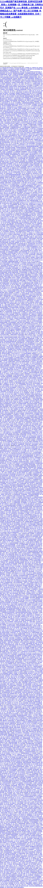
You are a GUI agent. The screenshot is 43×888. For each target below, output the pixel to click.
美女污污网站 (36, 272)
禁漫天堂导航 (12, 724)
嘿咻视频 (31, 521)
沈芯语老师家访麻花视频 (13, 881)
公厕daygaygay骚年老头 (16, 541)
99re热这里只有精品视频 (21, 299)
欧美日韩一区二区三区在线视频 (30, 288)
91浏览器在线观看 (24, 464)
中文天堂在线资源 (27, 223)
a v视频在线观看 (5, 127)
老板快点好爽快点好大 (19, 98)
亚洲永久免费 (37, 162)
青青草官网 (6, 587)
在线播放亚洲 (18, 228)
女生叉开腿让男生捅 (7, 433)
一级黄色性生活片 (22, 865)
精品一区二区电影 (25, 872)
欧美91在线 (25, 382)
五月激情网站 (30, 478)
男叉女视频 (4, 306)
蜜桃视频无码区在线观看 (18, 73)
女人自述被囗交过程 (17, 405)
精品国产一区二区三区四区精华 (17, 429)
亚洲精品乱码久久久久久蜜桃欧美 (15, 107)
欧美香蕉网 (2, 348)
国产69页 (7, 138)
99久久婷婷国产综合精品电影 (35, 811)
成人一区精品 (38, 590)
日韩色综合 (4, 596)
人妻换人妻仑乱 (5, 730)
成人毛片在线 (14, 675)
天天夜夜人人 (25, 233)
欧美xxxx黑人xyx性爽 (29, 801)
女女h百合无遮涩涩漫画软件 (17, 209)
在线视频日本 (22, 543)
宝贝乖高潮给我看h (25, 369)
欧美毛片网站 (10, 887)
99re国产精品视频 (12, 253)
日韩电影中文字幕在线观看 (28, 571)
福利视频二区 (14, 298)
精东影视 (8, 498)
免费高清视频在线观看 (13, 207)
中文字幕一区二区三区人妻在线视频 (34, 633)
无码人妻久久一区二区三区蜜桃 (16, 700)
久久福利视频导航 (36, 98)
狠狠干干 (24, 415)
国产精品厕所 (3, 642)
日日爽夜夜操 (28, 98)
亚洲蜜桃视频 (17, 360)
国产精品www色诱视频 (5, 155)
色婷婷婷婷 (11, 196)
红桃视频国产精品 (18, 346)
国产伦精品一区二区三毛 (17, 548)
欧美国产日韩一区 (12, 472)
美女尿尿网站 (12, 711)
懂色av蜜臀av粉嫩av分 (29, 237)
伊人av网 (32, 388)
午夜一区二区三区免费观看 (19, 354)
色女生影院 (8, 537)
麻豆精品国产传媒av (21, 495)
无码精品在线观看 (35, 493)
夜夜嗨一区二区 (30, 231)
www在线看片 (34, 723)
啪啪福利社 (10, 352)
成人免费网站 (29, 720)
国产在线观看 (32, 726)
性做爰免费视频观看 (11, 243)
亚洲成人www (32, 233)
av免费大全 (7, 85)
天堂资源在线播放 (23, 272)
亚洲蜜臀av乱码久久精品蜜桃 (15, 349)
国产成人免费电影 (33, 121)
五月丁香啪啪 (12, 299)
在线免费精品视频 (30, 743)
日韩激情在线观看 (25, 277)
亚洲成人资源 (29, 535)
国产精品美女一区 (7, 284)
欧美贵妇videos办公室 (14, 238)
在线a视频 (11, 314)
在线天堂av (22, 883)
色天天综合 (20, 132)
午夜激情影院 (39, 254)
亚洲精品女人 (19, 722)
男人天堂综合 (18, 215)
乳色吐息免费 (13, 227)
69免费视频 (35, 479)
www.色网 (13, 295)
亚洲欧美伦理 (24, 208)
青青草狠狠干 (29, 716)
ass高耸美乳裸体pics (36, 554)
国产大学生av (28, 447)
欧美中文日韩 (29, 383)
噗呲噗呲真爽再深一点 (26, 753)
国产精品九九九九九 (16, 781)
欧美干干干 (11, 230)
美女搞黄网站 (25, 806)
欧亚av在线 (28, 600)
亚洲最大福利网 (28, 868)
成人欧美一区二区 (14, 421)
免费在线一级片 (17, 265)
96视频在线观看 (3, 74)
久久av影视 (38, 298)
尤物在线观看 (18, 367)
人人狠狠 (23, 688)
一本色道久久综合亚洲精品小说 (7, 214)
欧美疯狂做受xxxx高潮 (32, 555)
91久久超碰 (20, 157)
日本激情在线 (25, 376)
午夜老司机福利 (26, 750)
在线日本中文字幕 (4, 158)
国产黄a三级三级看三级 (25, 260)
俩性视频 (39, 708)
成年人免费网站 (3, 207)
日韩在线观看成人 (11, 220)
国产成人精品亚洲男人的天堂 (8, 342)
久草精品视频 (8, 323)
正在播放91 (22, 289)
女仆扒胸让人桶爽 (15, 419)
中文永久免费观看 (35, 414)
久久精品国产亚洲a (13, 211)
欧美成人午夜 (10, 520)
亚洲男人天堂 (24, 303)
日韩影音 (25, 722)
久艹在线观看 (36, 111)
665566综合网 (10, 391)
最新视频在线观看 (12, 358)
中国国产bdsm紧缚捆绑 (19, 275)
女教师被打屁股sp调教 (5, 570)
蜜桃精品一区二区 (14, 390)
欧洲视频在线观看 (24, 510)
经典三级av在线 (25, 197)
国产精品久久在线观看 (19, 413)
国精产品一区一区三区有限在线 (33, 693)
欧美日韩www (33, 319)
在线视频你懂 (40, 131)
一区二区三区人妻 (28, 650)
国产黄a (16, 230)
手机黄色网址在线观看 (15, 820)
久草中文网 (18, 233)
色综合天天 (15, 400)
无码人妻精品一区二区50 (13, 457)
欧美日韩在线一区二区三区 (8, 102)
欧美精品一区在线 (14, 162)
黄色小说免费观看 (38, 521)
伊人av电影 (8, 512)
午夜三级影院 (5, 700)
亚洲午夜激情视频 (23, 251)
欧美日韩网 (5, 150)
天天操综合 (6, 484)
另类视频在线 (36, 807)
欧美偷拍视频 (16, 203)
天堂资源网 (22, 780)
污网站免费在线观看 (12, 742)
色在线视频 (13, 879)
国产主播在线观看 (12, 506)
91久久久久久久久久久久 (24, 105)
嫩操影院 (5, 720)
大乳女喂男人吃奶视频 (24, 834)
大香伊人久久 (18, 810)
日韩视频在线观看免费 (21, 147)
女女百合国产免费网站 (24, 598)
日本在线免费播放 (13, 769)
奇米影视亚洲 (11, 585)
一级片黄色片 (39, 215)
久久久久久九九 (28, 601)
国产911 (2, 848)
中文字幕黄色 (6, 247)
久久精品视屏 (19, 497)
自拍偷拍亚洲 (38, 293)
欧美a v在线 (21, 665)
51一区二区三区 (23, 532)
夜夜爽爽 (33, 835)
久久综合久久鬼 (14, 498)
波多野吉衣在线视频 (37, 548)
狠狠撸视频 (15, 119)
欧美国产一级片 (32, 131)
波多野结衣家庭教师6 (7, 414)
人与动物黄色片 (24, 312)
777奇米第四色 (19, 509)
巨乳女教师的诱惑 (6, 486)
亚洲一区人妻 (5, 382)
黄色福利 (29, 147)
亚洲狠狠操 (40, 216)
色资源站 (2, 235)
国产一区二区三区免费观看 (35, 675)
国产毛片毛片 (32, 134)
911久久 (28, 848)
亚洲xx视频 (15, 456)
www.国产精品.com (24, 281)
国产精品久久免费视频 (9, 571)
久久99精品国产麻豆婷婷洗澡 (16, 453)
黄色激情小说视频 (31, 280)
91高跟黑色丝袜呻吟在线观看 (10, 337)
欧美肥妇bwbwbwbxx (5, 186)
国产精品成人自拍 (31, 384)
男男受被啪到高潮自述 (23, 113)
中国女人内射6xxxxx (6, 631)
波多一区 (17, 302)
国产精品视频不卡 (15, 602)
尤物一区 (29, 321)
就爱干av (25, 159)
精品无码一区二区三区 (33, 303)
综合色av (15, 132)
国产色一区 (19, 142)
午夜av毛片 (29, 666)
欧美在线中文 (24, 524)
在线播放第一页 (30, 814)
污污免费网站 (18, 102)
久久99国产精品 (32, 214)
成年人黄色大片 (28, 82)
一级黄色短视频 (35, 289)
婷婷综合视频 (13, 280)
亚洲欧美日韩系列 (13, 86)
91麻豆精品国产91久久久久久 (36, 154)
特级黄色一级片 (3, 434)
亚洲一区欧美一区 (8, 862)
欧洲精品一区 (7, 379)
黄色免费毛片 (36, 135)
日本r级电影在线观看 (14, 307)
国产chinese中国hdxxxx (34, 806)
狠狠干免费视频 (29, 211)
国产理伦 (7, 461)
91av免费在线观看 (24, 327)
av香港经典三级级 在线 (6, 652)
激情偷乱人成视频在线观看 (15, 635)
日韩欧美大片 (38, 158)
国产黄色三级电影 (21, 472)
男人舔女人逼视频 (35, 94)
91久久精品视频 (8, 471)
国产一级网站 (14, 218)
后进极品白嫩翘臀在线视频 (27, 285)
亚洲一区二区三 (3, 131)
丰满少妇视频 (20, 803)
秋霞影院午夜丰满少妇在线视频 (7, 367)
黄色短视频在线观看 (5, 302)
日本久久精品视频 (36, 241)
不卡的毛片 (39, 768)
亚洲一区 (15, 245)
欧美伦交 (34, 215)
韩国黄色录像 (31, 219)
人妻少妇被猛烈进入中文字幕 (14, 605)
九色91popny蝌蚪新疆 (27, 701)
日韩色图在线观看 (39, 287)
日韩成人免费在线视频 (34, 163)
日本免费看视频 (13, 535)
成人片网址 (29, 111)
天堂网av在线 (18, 314)
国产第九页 (39, 466)
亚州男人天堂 (10, 581)
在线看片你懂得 (7, 448)
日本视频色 (34, 104)
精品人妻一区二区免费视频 (35, 93)
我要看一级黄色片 (7, 846)
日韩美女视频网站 (24, 419)
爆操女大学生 (18, 554)
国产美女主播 (28, 409)
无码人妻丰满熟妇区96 (24, 222)
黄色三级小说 (23, 71)
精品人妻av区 (10, 524)
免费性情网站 (8, 182)
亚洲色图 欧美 (24, 651)
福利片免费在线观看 (10, 837)
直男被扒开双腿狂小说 (32, 262)
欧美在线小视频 (20, 181)
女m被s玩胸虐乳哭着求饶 (25, 433)
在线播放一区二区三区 (19, 409)
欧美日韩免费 (32, 703)
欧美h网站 (20, 119)
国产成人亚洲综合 (34, 250)
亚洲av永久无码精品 (13, 258)
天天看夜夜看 (38, 533)
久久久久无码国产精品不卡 (13, 184)
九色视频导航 (9, 151)
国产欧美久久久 (28, 84)
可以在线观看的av (36, 879)
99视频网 (17, 214)
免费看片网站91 (21, 784)
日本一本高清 (16, 792)
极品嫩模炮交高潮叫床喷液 (28, 269)
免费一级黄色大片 (7, 432)
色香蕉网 (40, 319)
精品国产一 (23, 583)
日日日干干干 (35, 724)
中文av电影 (25, 765)
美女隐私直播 (36, 399)
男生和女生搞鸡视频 (23, 644)
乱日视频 (5, 793)
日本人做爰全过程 (23, 315)
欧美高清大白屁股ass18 (23, 596)
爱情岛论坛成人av (14, 814)
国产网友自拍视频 (26, 831)
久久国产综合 (33, 128)
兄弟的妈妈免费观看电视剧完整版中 (23, 612)
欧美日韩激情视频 (7, 270)
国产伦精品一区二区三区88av (30, 719)
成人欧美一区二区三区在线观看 (7, 722)
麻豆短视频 (19, 140)
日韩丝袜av (27, 226)
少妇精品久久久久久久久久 (35, 203)
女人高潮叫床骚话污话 (12, 610)
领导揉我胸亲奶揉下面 (15, 154)
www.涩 (29, 727)
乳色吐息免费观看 (30, 395)
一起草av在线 (39, 464)
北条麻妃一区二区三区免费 (32, 337)
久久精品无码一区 (7, 167)
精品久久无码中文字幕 (5, 550)
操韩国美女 (12, 231)
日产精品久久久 (7, 654)
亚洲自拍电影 (35, 409)
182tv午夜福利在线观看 (5, 262)
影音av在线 (40, 777)
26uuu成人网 (14, 452)
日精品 (1, 293)
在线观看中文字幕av (25, 331)
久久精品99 (7, 736)
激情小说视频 (22, 593)
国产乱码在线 (35, 563)
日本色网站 (20, 827)
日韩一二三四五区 (8, 864)
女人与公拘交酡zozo (35, 261)
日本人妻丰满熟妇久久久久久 (13, 139)
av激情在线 (20, 525)
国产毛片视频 (3, 94)
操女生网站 (13, 149)
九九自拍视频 (12, 150)
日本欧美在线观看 (25, 304)
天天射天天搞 (13, 140)
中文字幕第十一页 (38, 300)
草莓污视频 (8, 144)
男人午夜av (6, 453)
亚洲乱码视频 (14, 696)
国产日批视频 (30, 205)
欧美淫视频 (2, 478)
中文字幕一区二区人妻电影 (22, 253)
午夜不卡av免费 (23, 636)
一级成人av (36, 670)
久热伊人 (30, 715)
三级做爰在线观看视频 (32, 159)
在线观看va (11, 382)
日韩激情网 (8, 478)
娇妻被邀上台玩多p (4, 314)
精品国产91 (32, 826)
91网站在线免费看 (8, 688)
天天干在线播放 (37, 705)
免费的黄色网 (30, 300)
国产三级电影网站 (30, 158)
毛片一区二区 (3, 335)
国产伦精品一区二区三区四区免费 (28, 608)
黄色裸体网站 (36, 769)
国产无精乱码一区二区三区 (6, 288)
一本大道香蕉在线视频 (14, 185)
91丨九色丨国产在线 (23, 219)
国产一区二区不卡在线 (16, 212)
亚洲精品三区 (37, 741)
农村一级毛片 (6, 552)
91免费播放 (7, 690)
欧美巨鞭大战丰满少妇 (15, 759)
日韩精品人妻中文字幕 (10, 273)
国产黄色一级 (20, 448)
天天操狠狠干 (3, 717)
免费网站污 (35, 883)
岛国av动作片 (17, 117)
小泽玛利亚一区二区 (7, 130)
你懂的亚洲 (19, 193)
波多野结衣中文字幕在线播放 (35, 312)
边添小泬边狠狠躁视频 (25, 470)
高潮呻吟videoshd (16, 364)
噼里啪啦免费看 (34, 470)
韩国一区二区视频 (18, 750)
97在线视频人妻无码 (30, 593)
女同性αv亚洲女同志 (24, 642)
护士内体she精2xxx (6, 604)
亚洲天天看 (9, 704)
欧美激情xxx (21, 493)
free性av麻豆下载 (6, 421)
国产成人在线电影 (31, 169)
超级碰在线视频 (3, 322)
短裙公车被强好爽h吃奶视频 (25, 270)
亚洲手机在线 (29, 422)
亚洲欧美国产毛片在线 (36, 247)
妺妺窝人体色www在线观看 (17, 518)
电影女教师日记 (7, 364)
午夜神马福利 (27, 749)
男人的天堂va (25, 487)
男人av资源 (37, 841)
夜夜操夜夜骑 (36, 520)
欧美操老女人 (10, 265)
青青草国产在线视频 (28, 227)
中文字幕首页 (21, 795)
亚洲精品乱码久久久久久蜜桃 (7, 778)
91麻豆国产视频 (23, 139)
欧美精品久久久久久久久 (17, 476)
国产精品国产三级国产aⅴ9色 (19, 325)
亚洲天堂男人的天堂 (31, 543)
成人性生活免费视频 (7, 441)
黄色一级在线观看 (28, 613)
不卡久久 (32, 513)
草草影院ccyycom (21, 116)
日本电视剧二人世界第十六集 (25, 424)
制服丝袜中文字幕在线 (36, 207)
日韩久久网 (36, 405)
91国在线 (27, 480)
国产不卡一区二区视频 (9, 192)
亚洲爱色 (41, 487)
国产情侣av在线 (21, 442)
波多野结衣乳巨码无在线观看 (30, 75)
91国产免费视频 (23, 628)
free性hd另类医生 (38, 292)
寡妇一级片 (34, 176)
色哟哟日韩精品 (17, 234)
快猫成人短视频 (8, 177)
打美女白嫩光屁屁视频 (29, 407)
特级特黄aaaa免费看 (28, 310)
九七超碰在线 (20, 227)
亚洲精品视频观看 (30, 574)
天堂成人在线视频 (36, 218)
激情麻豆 (33, 257)
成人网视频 (7, 419)
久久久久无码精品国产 (32, 747)
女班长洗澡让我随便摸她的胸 (23, 361)
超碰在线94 (14, 512)
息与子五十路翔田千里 (16, 276)
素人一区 (13, 146)
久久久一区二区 (8, 143)
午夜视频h (25, 124)
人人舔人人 (23, 249)
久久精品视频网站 (34, 822)
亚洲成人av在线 (15, 134)
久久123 (29, 266)
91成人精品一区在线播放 (30, 358)
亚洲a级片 (32, 197)
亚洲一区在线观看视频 (5, 877)
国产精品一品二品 (14, 384)
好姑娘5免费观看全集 (30, 186)
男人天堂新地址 (21, 772)
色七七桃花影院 (38, 197)
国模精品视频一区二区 (8, 745)
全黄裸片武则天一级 (16, 208)
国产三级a (29, 778)
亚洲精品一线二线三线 (25, 224)
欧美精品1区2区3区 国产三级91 (15, 455)
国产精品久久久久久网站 (21, 169)
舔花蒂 (37, 776)
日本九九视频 (32, 335)
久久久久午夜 (31, 390)
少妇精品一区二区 (6, 541)
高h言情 (29, 207)
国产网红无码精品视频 (10, 521)
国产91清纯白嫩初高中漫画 (33, 619)
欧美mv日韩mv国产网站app (36, 667)
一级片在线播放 (25, 597)
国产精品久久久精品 (24, 302)
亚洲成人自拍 (35, 509)
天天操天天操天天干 (11, 483)
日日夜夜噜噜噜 (22, 384)
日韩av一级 (29, 830)
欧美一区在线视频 (6, 149)
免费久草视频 (33, 222)
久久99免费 (23, 184)
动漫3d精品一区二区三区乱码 (19, 773)
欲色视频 (33, 440)
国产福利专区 (3, 463)
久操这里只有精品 (24, 712)
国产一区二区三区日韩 (22, 617)
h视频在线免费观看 (23, 77)
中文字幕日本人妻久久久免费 (21, 577)
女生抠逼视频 (31, 155)
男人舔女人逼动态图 (19, 96)
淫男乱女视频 (15, 333)
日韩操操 (37, 341)
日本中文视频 (3, 818)
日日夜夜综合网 (15, 161)
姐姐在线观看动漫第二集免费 (12, 644)
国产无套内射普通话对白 (9, 871)
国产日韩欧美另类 (32, 350)
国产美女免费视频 (33, 153)
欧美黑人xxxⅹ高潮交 (12, 533)
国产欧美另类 (26, 388)
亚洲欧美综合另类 (27, 497)
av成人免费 (23, 445)
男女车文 (38, 291)
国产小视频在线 (30, 590)
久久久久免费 (7, 516)
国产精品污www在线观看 (23, 402)
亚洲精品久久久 (9, 459)
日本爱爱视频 (24, 494)
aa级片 (35, 191)
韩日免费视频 (18, 655)
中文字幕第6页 (32, 606)
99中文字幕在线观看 (8, 804)
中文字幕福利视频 (28, 548)
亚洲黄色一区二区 (10, 215)
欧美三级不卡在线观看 (33, 258)
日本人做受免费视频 (32, 195)
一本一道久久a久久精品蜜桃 (18, 239)
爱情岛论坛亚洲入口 (27, 479)
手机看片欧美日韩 (20, 226)
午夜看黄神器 (10, 671)
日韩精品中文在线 (30, 242)
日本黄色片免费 (39, 233)
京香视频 (40, 151)
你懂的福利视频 (15, 222)
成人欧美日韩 (28, 307)
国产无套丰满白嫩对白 (5, 101)
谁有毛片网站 (28, 563)
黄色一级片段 (30, 483)
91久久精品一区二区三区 (20, 196)
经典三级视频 (12, 659)
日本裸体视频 (31, 602)
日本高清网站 (17, 326)
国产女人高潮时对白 (17, 177)
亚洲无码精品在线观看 (10, 147)
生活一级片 (14, 801)
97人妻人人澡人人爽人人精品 (12, 885)
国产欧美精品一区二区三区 (32, 688)
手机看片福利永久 (24, 134)
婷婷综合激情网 (5, 396)
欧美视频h (6, 296)
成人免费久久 (13, 803)
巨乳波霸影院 (6, 231)
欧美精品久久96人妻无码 (11, 633)
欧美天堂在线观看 (23, 390)
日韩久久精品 (11, 363)
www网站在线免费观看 (29, 78)
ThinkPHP (5, 63)
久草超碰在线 (30, 532)
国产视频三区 (28, 268)
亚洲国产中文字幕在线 (10, 509)
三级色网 (27, 675)
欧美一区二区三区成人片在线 (31, 120)
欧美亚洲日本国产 (21, 341)
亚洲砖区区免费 (26, 533)
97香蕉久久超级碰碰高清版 (6, 582)
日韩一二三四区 (39, 256)
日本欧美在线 (19, 684)
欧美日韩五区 (34, 279)
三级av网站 (33, 810)
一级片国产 (10, 257)
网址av (8, 489)
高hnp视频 (6, 764)
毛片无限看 (31, 165)
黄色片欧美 (28, 360)
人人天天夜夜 (18, 850)
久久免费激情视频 (18, 296)
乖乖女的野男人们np (27, 876)
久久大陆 (31, 113)
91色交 (1, 312)
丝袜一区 (11, 406)
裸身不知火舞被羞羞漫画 (18, 180)
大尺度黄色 (25, 155)
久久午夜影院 (35, 275)
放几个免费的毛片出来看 (9, 109)
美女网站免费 (34, 770)
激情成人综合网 (10, 658)
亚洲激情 (40, 476)
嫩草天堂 (17, 146)
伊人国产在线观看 (35, 224)
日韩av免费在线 (27, 132)
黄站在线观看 (27, 417)
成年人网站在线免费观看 (20, 778)
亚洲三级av (25, 459)
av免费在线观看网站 (15, 736)
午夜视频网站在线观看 (30, 73)
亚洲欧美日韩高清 (8, 293)
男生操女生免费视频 (6, 105)
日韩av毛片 (14, 188)
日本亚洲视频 (8, 333)
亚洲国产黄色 (39, 178)
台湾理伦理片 (5, 875)
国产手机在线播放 (31, 143)
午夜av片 (14, 191)
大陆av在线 (26, 700)
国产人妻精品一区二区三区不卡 (17, 85)
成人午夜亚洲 (36, 115)
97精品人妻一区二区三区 (34, 90)
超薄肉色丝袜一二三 (10, 173)
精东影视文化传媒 (27, 453)
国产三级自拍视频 (27, 256)
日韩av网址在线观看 (21, 241)
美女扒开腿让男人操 (5, 407)
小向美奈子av (33, 361)
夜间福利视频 (32, 254)
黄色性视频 (32, 597)
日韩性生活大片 (21, 785)
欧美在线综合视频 (4, 334)
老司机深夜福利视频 (33, 487)
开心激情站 (36, 754)
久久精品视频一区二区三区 (14, 884)
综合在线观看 (10, 577)
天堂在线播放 (12, 93)
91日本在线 (24, 344)
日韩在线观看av (26, 732)
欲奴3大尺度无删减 (32, 151)
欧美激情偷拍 (3, 608)
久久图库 (36, 227)
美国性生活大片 (29, 526)
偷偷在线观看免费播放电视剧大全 (31, 639)
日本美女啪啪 (31, 326)
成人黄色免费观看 (13, 461)
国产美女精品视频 (13, 563)
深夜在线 (19, 547)
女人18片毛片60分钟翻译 (27, 265)
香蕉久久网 (23, 357)
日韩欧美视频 (27, 209)
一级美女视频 (7, 304)
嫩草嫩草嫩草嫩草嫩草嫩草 (32, 146)
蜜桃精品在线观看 (36, 762)
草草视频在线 (26, 512)
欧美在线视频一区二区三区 (28, 570)
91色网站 (15, 708)
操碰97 (1, 295)
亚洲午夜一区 (10, 120)
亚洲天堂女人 (21, 386)
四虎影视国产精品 (32, 467)
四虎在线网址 (35, 444)
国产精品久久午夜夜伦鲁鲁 (36, 816)
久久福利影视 (23, 262)
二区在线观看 (34, 105)
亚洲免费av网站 (22, 207)
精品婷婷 (33, 438)
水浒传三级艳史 (31, 112)
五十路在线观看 (24, 566)
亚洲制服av (32, 302)
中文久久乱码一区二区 (32, 380)
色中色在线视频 (20, 536)
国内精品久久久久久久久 (13, 694)
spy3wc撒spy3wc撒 (4, 563)
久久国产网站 (16, 143)
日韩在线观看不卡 (21, 716)
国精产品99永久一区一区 (31, 216)
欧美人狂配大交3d (6, 784)
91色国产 (4, 151)
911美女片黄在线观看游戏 (21, 717)
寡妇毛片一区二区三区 (19, 406)
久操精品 (23, 615)
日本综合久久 (22, 306)
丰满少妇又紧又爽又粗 (32, 220)
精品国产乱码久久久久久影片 (23, 201)
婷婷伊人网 (29, 547)
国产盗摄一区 (8, 235)
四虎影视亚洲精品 (8, 852)
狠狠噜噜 (38, 358)
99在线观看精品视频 (23, 575)
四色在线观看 (38, 537)
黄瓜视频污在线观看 (17, 490)
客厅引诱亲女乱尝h (11, 201)
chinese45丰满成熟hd (19, 788)
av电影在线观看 (18, 382)
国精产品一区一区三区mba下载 (17, 170)
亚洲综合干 (7, 839)
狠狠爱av (27, 128)
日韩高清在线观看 (22, 108)
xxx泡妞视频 (21, 128)
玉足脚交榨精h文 (26, 109)
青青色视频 (12, 638)
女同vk (22, 852)
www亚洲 (37, 325)
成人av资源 (20, 512)
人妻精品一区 (7, 758)
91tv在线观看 (18, 430)
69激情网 (18, 724)
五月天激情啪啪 (30, 415)
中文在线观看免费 (37, 472)
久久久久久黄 (33, 109)
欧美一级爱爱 (22, 398)
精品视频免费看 (31, 344)
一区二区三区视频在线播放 (14, 172)
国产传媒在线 (36, 367)
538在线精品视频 (20, 868)
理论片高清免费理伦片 (18, 864)
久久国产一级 (14, 784)
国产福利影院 (16, 824)
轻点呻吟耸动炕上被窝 (7, 203)
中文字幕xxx (30, 434)
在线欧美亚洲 (3, 708)
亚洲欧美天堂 (13, 396)
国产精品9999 (35, 406)
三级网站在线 (27, 793)
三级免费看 (28, 317)
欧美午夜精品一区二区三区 (27, 117)
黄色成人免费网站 (16, 846)
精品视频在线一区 (33, 333)
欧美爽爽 (20, 537)
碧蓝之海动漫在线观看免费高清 (26, 456)
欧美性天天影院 (21, 337)
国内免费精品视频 (9, 112)
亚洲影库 (15, 514)
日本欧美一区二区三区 (15, 872)
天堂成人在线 (13, 651)
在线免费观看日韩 (13, 135)
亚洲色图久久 (31, 287)
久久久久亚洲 (19, 388)
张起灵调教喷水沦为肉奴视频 (20, 581)
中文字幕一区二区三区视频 (9, 757)
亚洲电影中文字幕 (24, 93)
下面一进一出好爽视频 (28, 875)
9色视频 (15, 673)
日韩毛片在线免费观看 (30, 852)
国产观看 (6, 598)
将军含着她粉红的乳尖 (21, 231)
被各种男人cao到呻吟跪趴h (25, 421)
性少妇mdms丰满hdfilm (9, 436)
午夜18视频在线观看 (38, 564)
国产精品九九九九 (24, 203)
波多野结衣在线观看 (35, 331)
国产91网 (33, 317)
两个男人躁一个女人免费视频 (17, 356)
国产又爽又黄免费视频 (20, 755)
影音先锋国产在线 (4, 329)
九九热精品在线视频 (19, 480)
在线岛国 (8, 426)
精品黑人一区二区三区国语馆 (23, 319)
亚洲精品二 (24, 804)
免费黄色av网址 (38, 302)
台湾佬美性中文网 (18, 826)
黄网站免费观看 (34, 417)
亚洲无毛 (35, 125)
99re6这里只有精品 (27, 685)
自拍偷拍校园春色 (4, 466)
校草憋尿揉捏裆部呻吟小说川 (32, 751)
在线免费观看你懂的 (10, 609)
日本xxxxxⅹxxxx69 (28, 192)
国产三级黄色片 (5, 503)
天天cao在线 (20, 514)
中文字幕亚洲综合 (15, 327)
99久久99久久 (5, 157)
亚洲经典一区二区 (13, 380)
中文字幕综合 (21, 394)
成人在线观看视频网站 (18, 466)
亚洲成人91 (27, 257)
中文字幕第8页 (18, 732)
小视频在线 (24, 697)
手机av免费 (24, 323)
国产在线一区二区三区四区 (35, 199)
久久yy (6, 238)
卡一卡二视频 (31, 617)
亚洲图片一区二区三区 (5, 208)
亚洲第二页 (5, 646)
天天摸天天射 (6, 90)
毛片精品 (19, 130)
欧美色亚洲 (27, 180)
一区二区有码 (27, 371)
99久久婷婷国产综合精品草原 (34, 71)
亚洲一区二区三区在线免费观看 (31, 745)
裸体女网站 (30, 139)
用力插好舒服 (17, 97)
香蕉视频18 (4, 253)
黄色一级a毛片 (30, 451)
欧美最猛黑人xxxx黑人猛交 (33, 815)
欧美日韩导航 (37, 364)
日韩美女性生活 (7, 188)
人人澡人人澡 (38, 451)
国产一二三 (18, 837)
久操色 (27, 594)
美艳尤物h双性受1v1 (5, 71)
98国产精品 (19, 322)
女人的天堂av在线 (34, 732)
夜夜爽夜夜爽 (9, 153)
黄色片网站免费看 (11, 94)
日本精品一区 (34, 749)
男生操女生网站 (38, 478)
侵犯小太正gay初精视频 (13, 464)
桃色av (10, 466)
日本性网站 (38, 407)
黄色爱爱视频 (12, 474)
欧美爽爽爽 (9, 163)
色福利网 (15, 78)
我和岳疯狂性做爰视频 (5, 602)
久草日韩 (5, 169)
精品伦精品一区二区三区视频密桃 (22, 392)
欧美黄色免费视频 (6, 579)
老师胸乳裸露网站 (10, 224)
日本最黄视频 (5, 410)
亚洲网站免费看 (36, 84)
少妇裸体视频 (12, 226)
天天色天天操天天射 (23, 258)
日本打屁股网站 (26, 193)
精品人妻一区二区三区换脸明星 (18, 677)
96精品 (27, 354)
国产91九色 (30, 251)
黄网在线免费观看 (22, 86)
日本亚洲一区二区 (25, 153)
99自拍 (20, 460)
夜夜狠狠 (6, 358)
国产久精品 (38, 512)
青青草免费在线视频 (6, 833)
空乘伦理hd (25, 157)
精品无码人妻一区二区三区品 (32, 442)
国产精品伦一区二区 (28, 531)
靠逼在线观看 (17, 838)
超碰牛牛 (23, 81)
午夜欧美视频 (33, 371)
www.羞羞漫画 (38, 391)
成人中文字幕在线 (30, 325)
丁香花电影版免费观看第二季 (34, 494)
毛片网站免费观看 (32, 377)
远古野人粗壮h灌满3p (19, 887)
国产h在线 (11, 296)
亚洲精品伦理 (39, 640)
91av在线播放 (17, 357)
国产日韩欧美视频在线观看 (29, 291)
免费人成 (12, 880)
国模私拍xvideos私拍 (31, 823)
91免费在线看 (22, 777)
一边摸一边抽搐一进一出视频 (26, 125)
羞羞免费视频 (21, 340)
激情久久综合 (5, 135)
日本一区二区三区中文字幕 (33, 167)
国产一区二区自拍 (31, 843)
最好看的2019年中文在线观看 (12, 377)
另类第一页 (33, 322)
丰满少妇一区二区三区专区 (8, 480)
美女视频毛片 (31, 559)
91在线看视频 (36, 211)
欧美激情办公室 (35, 360)
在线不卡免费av (19, 661)
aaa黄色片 (39, 795)
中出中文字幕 (19, 159)
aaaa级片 (19, 533)
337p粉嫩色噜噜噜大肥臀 (28, 283)
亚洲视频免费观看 (36, 132)
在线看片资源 (11, 169)
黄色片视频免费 (10, 89)
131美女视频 (39, 365)
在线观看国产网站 (32, 540)
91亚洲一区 (17, 643)
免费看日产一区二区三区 (9, 383)
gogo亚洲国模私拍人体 (5, 801)
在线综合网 (8, 559)
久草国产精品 (30, 884)
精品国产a (13, 241)
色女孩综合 (24, 430)
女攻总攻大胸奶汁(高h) (12, 699)
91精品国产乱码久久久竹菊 (34, 382)
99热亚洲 (2, 467)
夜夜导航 (32, 700)
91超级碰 (18, 789)
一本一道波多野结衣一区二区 (27, 364)
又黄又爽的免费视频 (38, 130)
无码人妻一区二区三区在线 (6, 796)
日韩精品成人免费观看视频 (20, 89)
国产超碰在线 (7, 445)
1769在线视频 (28, 474)
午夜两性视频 (21, 769)
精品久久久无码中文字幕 (30, 181)
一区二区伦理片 (15, 478)
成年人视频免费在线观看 (33, 200)
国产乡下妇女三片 (28, 476)
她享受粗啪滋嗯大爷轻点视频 (20, 112)
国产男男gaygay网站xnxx (8, 755)
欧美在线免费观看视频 (37, 177)
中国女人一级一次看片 (19, 84)
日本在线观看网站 (12, 322)
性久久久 (2, 319)
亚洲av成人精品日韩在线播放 (17, 407)
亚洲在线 (26, 74)
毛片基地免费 (5, 230)
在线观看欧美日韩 (14, 128)
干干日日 (26, 254)
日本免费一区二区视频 (12, 108)
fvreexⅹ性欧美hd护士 (32, 502)
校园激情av (34, 353)
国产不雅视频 (18, 578)
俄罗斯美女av (36, 173)
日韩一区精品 (37, 700)
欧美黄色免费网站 (27, 346)
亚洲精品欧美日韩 (31, 298)
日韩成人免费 (27, 835)
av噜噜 (11, 799)
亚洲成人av (36, 456)
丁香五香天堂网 (9, 346)
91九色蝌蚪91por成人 (9, 326)
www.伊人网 (4, 354)
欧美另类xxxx (15, 704)
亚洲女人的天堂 (15, 338)
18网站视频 (2, 153)
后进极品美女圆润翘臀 (18, 74)
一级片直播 (25, 468)
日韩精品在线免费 (30, 341)
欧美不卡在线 (17, 800)
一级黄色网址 (10, 642)
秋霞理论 (13, 178)
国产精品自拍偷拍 (12, 181)
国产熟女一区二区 (28, 520)
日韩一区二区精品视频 (34, 402)
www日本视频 (29, 85)
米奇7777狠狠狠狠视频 (21, 167)
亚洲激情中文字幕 (22, 100)
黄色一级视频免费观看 (25, 738)
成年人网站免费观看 (22, 287)
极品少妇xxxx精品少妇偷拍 (28, 79)
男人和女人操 (8, 161)
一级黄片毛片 (26, 582)
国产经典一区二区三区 (18, 589)
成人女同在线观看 (32, 689)
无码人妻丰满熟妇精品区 (6, 254)
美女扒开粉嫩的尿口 (10, 330)
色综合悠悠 (37, 102)
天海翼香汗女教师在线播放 (17, 82)
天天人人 (4, 289)
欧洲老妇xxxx (29, 308)
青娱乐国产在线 (38, 513)
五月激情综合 (14, 379)
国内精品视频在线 (20, 342)
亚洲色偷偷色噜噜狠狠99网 (10, 341)
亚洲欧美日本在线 (36, 421)
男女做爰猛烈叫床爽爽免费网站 (23, 94)
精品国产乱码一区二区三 (28, 140)
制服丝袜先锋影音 (31, 178)
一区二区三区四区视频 (35, 598)
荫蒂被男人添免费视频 (26, 759)
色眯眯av (18, 304)
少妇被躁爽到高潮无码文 (16, 127)
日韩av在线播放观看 (18, 582)
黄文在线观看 (17, 524)
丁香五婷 (4, 671)
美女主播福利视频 (23, 338)
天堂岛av (31, 281)
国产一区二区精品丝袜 (15, 81)
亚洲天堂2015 (23, 143)
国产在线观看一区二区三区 (15, 256)
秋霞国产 (30, 636)
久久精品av (17, 205)
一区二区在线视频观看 (12, 204)
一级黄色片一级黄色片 (16, 155)
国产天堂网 (30, 292)
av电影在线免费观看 (14, 470)
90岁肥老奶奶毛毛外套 (5, 113)
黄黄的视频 (11, 526)
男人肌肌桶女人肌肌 (8, 399)
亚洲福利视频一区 (36, 266)
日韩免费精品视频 (33, 419)
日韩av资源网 (14, 442)
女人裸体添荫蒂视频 (22, 673)
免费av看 (10, 617)
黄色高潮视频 (20, 358)
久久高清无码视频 (21, 311)
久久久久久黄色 (34, 373)
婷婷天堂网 (11, 242)
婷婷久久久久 (25, 880)
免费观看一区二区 (19, 242)
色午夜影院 (27, 866)
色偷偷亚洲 (28, 289)
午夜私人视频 (3, 303)
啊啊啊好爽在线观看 (15, 445)
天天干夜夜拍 (5, 638)
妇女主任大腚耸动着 (5, 176)
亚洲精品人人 (23, 205)
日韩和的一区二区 (17, 564)
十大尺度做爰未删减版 (26, 353)
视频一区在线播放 (27, 177)
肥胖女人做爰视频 (9, 292)
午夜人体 (5, 697)
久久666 (22, 879)
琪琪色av (8, 373)
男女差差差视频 (21, 158)
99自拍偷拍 (31, 510)
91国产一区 (28, 363)
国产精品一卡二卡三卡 (35, 180)
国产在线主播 (15, 559)
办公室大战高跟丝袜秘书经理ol (24, 149)
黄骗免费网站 (28, 275)
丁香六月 (12, 447)
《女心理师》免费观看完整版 (7, 369)
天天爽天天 (25, 372)
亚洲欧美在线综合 (21, 517)
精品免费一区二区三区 (5, 178)
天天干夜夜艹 (31, 191)
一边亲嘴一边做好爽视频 (26, 643)
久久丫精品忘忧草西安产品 (9, 388)
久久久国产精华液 (38, 205)
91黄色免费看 (31, 577)
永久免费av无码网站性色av (8, 788)
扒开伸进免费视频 (4, 635)
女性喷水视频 (14, 287)
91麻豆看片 (7, 675)
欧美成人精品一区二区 (30, 189)
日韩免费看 (36, 413)
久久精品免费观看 (18, 288)
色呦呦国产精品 (37, 139)
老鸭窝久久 (18, 115)
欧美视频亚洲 (35, 773)
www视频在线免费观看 (37, 497)
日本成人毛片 (37, 673)
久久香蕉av (28, 247)
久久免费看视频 (17, 151)
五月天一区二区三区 (30, 144)
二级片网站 (10, 345)
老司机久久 (20, 650)
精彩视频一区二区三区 (29, 235)
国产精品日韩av (12, 529)
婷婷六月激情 (14, 604)
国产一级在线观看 (10, 562)
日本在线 (8, 170)
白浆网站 (29, 604)
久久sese (21, 75)
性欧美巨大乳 (24, 727)
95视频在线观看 (8, 405)
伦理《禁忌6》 (8, 245)
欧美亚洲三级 (32, 694)
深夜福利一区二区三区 (32, 172)
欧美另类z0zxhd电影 (32, 804)
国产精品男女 (29, 306)
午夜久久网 (13, 142)
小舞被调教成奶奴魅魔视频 (28, 102)
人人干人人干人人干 (28, 107)
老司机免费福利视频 (18, 520)
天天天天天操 (28, 239)
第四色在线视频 (15, 510)
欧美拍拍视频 (21, 334)
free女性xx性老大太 (35, 193)
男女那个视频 (19, 871)
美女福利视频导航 (29, 340)
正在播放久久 (24, 326)
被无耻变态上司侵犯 (14, 77)
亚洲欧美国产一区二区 (22, 411)
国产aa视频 (5, 258)
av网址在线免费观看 (24, 250)
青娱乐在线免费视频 (29, 518)
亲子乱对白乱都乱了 (12, 131)
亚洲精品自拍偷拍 (4, 780)
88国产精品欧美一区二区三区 (36, 327)
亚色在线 (35, 476)
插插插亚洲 (2, 831)
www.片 (33, 256)
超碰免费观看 (9, 376)
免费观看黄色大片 (32, 299)
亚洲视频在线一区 (17, 376)
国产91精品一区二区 (20, 173)
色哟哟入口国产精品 (33, 376)
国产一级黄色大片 (7, 819)
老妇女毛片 (20, 135)
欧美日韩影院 (35, 547)
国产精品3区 (28, 394)
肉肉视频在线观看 (11, 860)
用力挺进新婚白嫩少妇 (22, 243)
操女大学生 (30, 742)
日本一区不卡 (29, 573)
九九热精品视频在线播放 (10, 505)
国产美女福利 (13, 774)
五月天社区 (32, 293)
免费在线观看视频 (27, 762)
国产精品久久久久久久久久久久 (24, 556)
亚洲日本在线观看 (20, 776)
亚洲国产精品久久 (30, 615)
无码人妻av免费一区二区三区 (23, 723)
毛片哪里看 (2, 224)
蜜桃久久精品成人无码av (30, 334)
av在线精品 (12, 138)
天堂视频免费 (19, 659)
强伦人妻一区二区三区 (30, 562)
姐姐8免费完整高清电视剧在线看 (26, 230)
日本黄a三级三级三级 (26, 428)
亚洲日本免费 (6, 636)
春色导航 (7, 128)
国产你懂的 (7, 146)
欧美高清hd (28, 81)
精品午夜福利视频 (4, 77)
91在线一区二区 (16, 163)
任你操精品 (18, 609)
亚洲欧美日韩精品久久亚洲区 (17, 373)
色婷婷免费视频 (35, 757)
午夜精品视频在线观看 (10, 115)
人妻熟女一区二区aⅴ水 (14, 260)
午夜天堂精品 (16, 433)
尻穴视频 (36, 340)
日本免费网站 (14, 537)
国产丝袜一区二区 (17, 487)
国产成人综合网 (31, 182)
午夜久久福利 (5, 211)
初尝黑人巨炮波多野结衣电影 (30, 869)
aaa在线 (7, 227)
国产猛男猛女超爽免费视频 (13, 608)
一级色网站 (5, 417)
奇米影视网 (23, 330)
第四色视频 (38, 617)
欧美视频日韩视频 (22, 403)
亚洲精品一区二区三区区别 (27, 101)
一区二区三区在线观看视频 (9, 544)
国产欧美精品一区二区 (27, 115)
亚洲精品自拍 (29, 123)
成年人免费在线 (32, 708)
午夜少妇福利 (7, 121)
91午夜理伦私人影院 (11, 495)
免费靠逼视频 (16, 590)
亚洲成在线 (16, 642)
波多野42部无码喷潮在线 (13, 315)
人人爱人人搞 (10, 551)
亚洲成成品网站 (28, 620)
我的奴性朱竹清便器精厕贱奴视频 (30, 819)
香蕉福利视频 (32, 464)
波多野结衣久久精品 (34, 803)
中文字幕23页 (3, 184)
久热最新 (28, 558)
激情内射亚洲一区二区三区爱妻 (19, 451)
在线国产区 (29, 166)
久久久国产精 (34, 550)
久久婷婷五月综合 (36, 82)
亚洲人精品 (12, 344)
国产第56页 (4, 387)
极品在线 (27, 475)
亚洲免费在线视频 (6, 696)
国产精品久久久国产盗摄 (11, 200)
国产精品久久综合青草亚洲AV (36, 88)
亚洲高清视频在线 (23, 467)
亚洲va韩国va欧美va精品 (28, 425)
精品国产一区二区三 (33, 881)
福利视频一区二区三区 (14, 883)
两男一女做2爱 (22, 862)
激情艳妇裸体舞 (7, 640)
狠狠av (20, 701)
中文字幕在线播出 (32, 524)
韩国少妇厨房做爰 (23, 238)
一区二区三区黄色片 (36, 738)
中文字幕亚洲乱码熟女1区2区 (29, 212)
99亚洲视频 (22, 161)
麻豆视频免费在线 (7, 308)
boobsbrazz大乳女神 (14, 264)
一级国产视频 (28, 406)
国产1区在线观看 (22, 111)
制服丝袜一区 (32, 712)
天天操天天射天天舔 (37, 739)
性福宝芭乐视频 (8, 728)
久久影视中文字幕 (18, 425)
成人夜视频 (17, 285)
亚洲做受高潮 (25, 314)
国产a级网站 (8, 741)
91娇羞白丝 (18, 109)
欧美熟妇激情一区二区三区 (15, 567)
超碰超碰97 (8, 548)
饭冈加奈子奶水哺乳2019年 (10, 193)
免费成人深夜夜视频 (33, 441)
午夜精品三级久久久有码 (32, 865)
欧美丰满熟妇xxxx (7, 726)
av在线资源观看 (24, 121)
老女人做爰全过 (19, 757)
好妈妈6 (33, 447)
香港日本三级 (9, 400)
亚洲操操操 (2, 144)
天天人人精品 (3, 577)
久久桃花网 (7, 331)
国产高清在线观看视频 (16, 758)
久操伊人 (15, 130)
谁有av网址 (33, 486)
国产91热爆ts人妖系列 (35, 834)
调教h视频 (12, 176)
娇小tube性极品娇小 (34, 480)
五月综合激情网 (39, 491)
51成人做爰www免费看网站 (12, 777)
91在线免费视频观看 (26, 215)
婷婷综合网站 (15, 105)
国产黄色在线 (32, 709)
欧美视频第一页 (20, 505)
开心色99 (21, 713)
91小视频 (30, 272)
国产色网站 (40, 575)
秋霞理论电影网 (12, 291)
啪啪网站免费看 (21, 633)
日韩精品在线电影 (18, 124)
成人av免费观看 (29, 161)
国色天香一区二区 (17, 728)
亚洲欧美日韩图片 (26, 174)
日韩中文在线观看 (31, 108)
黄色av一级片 (6, 593)
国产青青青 (5, 93)
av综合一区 (2, 227)
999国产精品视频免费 (28, 705)
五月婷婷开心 (12, 479)
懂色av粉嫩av (18, 682)
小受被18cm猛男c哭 (28, 713)
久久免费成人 (13, 237)
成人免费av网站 (10, 223)
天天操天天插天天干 (24, 516)
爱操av (16, 693)
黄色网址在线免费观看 (5, 761)
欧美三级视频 (10, 686)
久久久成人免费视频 (7, 663)
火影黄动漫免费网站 (7, 325)
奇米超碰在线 (38, 326)
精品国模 (35, 192)
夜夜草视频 (22, 307)
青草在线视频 (35, 424)
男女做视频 (28, 438)
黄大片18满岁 (38, 425)
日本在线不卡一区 (17, 293)
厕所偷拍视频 (3, 686)
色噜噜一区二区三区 (36, 260)
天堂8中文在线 (37, 526)
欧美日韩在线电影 (36, 650)
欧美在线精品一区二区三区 (10, 591)
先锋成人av (34, 147)
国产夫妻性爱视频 (27, 684)
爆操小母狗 (37, 390)
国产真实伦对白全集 (35, 734)
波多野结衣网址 (5, 162)
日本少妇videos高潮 (37, 716)
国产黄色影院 (12, 266)
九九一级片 (10, 409)
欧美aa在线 (17, 224)
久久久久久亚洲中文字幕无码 (32, 658)
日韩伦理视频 (8, 277)
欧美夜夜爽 (5, 568)
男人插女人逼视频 (24, 88)
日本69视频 (29, 330)
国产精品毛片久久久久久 (22, 90)
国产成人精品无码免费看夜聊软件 (18, 843)
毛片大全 (15, 617)
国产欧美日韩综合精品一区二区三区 (11, 841)
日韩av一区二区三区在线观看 (18, 308)
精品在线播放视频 (20, 189)
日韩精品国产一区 (14, 632)
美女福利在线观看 (9, 415)
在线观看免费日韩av (14, 71)
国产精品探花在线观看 (8, 275)
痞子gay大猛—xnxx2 (11, 116)
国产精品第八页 (22, 814)
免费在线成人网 (32, 731)
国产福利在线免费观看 (21, 711)
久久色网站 (27, 440)
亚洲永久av (5, 345)
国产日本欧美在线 (33, 880)
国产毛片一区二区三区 (18, 441)
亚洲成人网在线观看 (18, 120)
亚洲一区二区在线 (36, 136)
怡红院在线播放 (36, 383)
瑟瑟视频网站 (28, 418)
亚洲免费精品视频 (24, 214)
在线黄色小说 (6, 429)
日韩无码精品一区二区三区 (11, 601)
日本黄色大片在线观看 (8, 746)
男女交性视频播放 (20, 138)
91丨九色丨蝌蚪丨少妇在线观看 (11, 75)
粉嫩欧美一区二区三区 (20, 123)
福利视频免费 (32, 396)
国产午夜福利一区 (9, 703)
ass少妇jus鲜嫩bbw (12, 739)
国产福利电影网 (6, 795)
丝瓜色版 (33, 201)
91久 (25, 242)
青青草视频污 (35, 612)
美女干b (6, 291)
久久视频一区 (38, 338)
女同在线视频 (37, 545)
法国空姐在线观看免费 (34, 372)
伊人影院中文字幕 (27, 92)
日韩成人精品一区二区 (8, 437)
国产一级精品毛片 (33, 314)
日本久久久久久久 (17, 796)
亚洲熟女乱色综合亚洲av (31, 170)
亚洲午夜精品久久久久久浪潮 (33, 264)
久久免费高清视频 (26, 127)
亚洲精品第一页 (9, 84)
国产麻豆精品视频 (12, 678)
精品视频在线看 (31, 243)
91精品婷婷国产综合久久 (20, 300)
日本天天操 (38, 712)
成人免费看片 (39, 73)
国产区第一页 (22, 211)
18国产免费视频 (12, 646)
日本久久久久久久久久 (12, 335)
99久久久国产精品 (4, 216)
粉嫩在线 (14, 167)
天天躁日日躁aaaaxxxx (12, 219)
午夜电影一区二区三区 (37, 311)
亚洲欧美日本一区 (13, 772)
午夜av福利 (20, 613)
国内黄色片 (30, 673)
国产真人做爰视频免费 (9, 735)
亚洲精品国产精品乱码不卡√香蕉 (10, 111)
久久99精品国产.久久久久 (35, 661)
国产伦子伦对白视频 (36, 501)
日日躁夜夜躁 (39, 212)
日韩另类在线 (4, 491)
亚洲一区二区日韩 (18, 799)
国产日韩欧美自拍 (38, 532)
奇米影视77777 (16, 652)
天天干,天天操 (7, 212)
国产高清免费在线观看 (32, 445)
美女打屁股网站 (33, 795)
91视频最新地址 (35, 474)
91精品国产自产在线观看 (17, 782)
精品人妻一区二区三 (15, 331)
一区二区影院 (26, 460)
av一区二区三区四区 (9, 96)
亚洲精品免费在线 (4, 249)
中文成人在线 (18, 436)
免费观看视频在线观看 (13, 261)
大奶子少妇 (13, 689)
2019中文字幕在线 (9, 392)
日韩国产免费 (37, 499)
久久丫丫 (13, 839)
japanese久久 (23, 146)
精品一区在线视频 (31, 657)
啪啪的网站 (37, 101)
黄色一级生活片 (5, 411)
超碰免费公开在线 (32, 586)
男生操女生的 (5, 657)
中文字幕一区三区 (6, 209)
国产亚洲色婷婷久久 (10, 189)
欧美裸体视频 (23, 434)
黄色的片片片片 (34, 97)
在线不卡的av (39, 253)
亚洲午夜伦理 (29, 284)
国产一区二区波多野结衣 (11, 513)
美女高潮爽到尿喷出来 (7, 136)
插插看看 (12, 693)
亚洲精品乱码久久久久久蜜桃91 (19, 833)
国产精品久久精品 (33, 761)
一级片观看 (30, 807)
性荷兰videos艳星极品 (30, 776)
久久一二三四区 (15, 712)
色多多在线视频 (29, 772)
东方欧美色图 (12, 475)
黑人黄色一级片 (22, 693)
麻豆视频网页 (11, 205)
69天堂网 (18, 545)
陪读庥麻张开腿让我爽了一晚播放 (30, 349)
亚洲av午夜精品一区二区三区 (32, 853)
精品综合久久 (23, 590)
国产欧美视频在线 (4, 479)
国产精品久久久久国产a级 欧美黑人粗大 (15, 199)
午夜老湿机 (36, 165)
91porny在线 (39, 568)
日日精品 (32, 512)
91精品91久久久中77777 (8, 430)
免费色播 (11, 727)
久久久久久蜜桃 (20, 678)
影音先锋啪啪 (6, 715)
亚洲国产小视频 (9, 117)
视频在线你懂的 (7, 295)
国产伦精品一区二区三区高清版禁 (17, 216)
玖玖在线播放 (6, 499)
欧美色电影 (32, 400)
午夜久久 (12, 302)
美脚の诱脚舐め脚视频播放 (30, 466)
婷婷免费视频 (22, 365)
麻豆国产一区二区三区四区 (25, 104)
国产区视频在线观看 (5, 283)
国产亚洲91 (38, 843)
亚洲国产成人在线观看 (18, 310)
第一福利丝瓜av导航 (16, 101)
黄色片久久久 (29, 352)
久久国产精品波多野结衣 (18, 375)
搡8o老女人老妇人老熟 (23, 204)
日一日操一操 (25, 837)
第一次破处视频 (14, 575)
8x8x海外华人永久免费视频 (23, 647)
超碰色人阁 (18, 344)
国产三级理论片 (38, 185)
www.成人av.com (36, 652)
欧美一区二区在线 (7, 350)
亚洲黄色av (40, 314)
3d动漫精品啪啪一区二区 (10, 311)
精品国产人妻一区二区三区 (30, 119)
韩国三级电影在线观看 (31, 539)
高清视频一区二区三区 (24, 400)
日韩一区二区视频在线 (37, 223)
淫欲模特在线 (28, 356)
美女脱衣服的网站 (25, 97)
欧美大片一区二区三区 (20, 363)
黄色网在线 (19, 468)
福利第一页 (25, 621)
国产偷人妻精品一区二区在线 (18, 284)
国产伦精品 (18, 220)
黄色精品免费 (8, 191)
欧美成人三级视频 (16, 277)
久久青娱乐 (27, 386)
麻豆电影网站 (30, 234)
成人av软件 (23, 234)
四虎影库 (38, 257)
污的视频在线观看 (10, 831)
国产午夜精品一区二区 (23, 335)
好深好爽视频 (15, 268)
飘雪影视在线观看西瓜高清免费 (26, 162)
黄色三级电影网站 (19, 735)
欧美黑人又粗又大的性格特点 (19, 663)
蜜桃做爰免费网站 (20, 186)
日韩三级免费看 (33, 596)
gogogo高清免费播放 (11, 770)
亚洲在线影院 (6, 280)
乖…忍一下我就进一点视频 (34, 188)
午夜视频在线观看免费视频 (24, 218)
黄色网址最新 (36, 858)
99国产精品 (24, 368)
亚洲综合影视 (9, 514)
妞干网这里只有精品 (15, 121)
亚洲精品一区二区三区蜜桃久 (14, 808)
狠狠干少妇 (40, 333)
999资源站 (10, 793)
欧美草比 (21, 674)
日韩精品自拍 (19, 765)
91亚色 (26, 199)
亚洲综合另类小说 (9, 97)
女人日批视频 (35, 85)
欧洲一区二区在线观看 (13, 491)
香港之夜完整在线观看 (16, 426)
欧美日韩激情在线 (26, 810)
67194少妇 (37, 235)
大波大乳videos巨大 (28, 827)
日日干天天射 (9, 517)
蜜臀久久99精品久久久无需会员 (34, 100)
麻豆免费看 (14, 743)
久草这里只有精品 (22, 321)
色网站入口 (8, 835)
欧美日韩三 (27, 734)
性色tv (13, 566)
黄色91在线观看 (35, 490)
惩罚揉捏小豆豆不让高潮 (21, 273)
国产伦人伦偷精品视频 (21, 178)
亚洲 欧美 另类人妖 (38, 281)
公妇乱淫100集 (28, 375)
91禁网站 (12, 247)
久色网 (25, 807)
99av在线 (8, 574)
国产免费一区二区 (18, 437)
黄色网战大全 (38, 78)
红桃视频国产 (31, 849)
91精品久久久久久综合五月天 (28, 797)
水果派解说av (39, 112)
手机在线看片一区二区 (29, 138)
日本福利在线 (12, 159)
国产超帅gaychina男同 (32, 86)
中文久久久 (3, 132)
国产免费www (20, 237)
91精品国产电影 (16, 153)
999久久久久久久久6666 (11, 623)
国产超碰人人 (13, 90)
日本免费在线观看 (16, 182)
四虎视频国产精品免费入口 (28, 578)
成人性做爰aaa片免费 (36, 558)
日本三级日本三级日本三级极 (32, 678)
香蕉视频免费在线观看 (23, 461)
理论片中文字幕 (7, 501)
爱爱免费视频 (32, 157)
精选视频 (17, 165)
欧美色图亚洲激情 (6, 142)
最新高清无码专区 (22, 498)
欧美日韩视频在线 (22, 830)
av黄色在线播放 (20, 489)
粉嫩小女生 (37, 249)
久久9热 (25, 791)
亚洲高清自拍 (39, 600)
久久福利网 (10, 708)
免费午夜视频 (17, 727)
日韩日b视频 (38, 144)
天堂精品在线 (35, 270)
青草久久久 (23, 172)
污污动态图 (5, 639)
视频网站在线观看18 (17, 79)
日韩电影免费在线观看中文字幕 (11, 104)
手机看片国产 (13, 411)
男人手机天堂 (9, 73)
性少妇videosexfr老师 (14, 279)
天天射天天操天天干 (15, 353)
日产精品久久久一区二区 (25, 261)
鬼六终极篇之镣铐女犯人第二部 (16, 246)
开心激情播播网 (30, 545)
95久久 (31, 354)
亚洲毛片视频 (7, 276)
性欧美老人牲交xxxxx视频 (9, 682)
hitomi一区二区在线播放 (21, 266)
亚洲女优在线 (19, 92)
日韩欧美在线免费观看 (29, 482)
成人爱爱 (16, 493)
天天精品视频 (38, 797)
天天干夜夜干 (19, 479)
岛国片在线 (30, 499)
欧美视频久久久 (24, 295)
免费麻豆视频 (24, 499)
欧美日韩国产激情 (22, 298)
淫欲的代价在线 (39, 157)
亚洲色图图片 (36, 677)
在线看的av (3, 89)
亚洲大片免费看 (24, 154)
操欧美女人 (10, 98)
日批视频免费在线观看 (23, 508)
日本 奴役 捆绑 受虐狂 (23, 131)
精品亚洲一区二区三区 (29, 391)
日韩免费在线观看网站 (33, 74)
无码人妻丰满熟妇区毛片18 (25, 632)
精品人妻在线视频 (14, 593)
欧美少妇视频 (25, 587)
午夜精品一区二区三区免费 (15, 368)
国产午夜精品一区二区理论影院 (18, 848)
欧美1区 (18, 295)
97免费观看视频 (33, 872)
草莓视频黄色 (31, 208)
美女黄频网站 (24, 502)
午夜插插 (34, 149)
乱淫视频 (5, 506)
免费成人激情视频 (37, 573)
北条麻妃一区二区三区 (35, 392)
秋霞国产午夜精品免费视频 (11, 100)
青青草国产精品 (8, 564)
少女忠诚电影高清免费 (19, 418)
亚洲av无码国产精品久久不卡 (19, 539)
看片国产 (10, 74)
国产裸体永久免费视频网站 (15, 329)
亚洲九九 (8, 843)
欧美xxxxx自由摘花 (7, 119)
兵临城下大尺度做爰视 (10, 857)
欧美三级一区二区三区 (26, 724)
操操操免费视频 (25, 293)
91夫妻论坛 (28, 746)
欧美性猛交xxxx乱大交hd (35, 142)
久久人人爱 (21, 268)
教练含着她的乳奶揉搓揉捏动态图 (17, 484)
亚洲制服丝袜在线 (22, 200)
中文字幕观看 (5, 529)
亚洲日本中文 (28, 429)
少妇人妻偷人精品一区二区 (32, 387)
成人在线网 (6, 81)
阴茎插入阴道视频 (21, 245)
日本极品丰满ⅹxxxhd (10, 166)
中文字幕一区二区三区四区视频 (15, 371)
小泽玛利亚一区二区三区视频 (18, 317)
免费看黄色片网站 (33, 77)
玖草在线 (29, 89)
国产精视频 (29, 654)
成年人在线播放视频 (38, 234)
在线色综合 (23, 789)
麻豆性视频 (2, 199)
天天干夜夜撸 (28, 493)
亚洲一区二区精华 (10, 578)
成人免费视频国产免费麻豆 (12, 251)
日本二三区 (40, 75)
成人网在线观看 (18, 585)
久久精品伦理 (3, 257)
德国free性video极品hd (14, 780)
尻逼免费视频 (6, 384)
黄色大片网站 (37, 772)
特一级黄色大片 (37, 455)
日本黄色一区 (24, 292)
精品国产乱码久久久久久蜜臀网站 (23, 150)
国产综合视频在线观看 (28, 455)
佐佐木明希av (9, 132)
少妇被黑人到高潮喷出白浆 (35, 461)
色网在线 (30, 581)
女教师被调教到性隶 (26, 432)
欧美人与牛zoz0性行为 (23, 379)
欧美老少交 (14, 403)
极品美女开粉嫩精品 (35, 541)
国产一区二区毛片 (33, 379)
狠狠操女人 (22, 751)
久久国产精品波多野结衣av (28, 228)
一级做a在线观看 (32, 238)
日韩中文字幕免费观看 (5, 321)
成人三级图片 (14, 394)
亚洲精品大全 (20, 503)
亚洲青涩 (10, 234)
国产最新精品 (32, 544)
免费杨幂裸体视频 (12, 157)
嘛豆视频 (23, 547)
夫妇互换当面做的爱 (9, 662)
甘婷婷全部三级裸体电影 (21, 619)
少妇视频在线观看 (32, 124)
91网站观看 (10, 360)
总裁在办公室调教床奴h (25, 279)
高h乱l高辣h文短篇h (7, 490)
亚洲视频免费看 (7, 510)
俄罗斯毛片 (20, 78)
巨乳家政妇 (19, 685)
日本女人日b (36, 107)
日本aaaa (25, 405)
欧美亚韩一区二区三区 (14, 88)
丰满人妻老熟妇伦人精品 (19, 257)
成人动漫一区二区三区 (9, 165)
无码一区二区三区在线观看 (13, 627)
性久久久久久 (29, 452)
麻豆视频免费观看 (15, 516)
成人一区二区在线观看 (8, 357)
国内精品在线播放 (6, 353)
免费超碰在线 (7, 82)
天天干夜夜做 (3, 489)
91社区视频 (18, 566)
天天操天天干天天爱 (19, 667)
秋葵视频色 (20, 235)
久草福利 (2, 601)
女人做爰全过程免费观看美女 (27, 185)
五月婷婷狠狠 (35, 116)
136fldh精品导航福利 (29, 505)
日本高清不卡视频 (28, 782)
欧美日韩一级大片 (10, 285)
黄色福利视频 (15, 270)
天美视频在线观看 (21, 654)
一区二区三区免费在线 (31, 184)
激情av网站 (38, 562)
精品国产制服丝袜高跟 (13, 272)
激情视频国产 (24, 151)
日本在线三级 (24, 631)
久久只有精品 (39, 334)
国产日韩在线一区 (20, 176)
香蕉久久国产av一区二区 (31, 624)
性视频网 (18, 93)
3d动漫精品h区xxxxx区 (20, 594)
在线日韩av (13, 869)
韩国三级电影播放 (15, 262)
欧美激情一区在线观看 (21, 166)
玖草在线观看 (14, 113)
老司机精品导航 (17, 415)
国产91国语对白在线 (33, 273)
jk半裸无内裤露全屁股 (14, 281)
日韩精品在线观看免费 (7, 78)
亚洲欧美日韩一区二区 (5, 218)
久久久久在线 (14, 321)
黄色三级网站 (25, 276)
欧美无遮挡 (13, 186)
